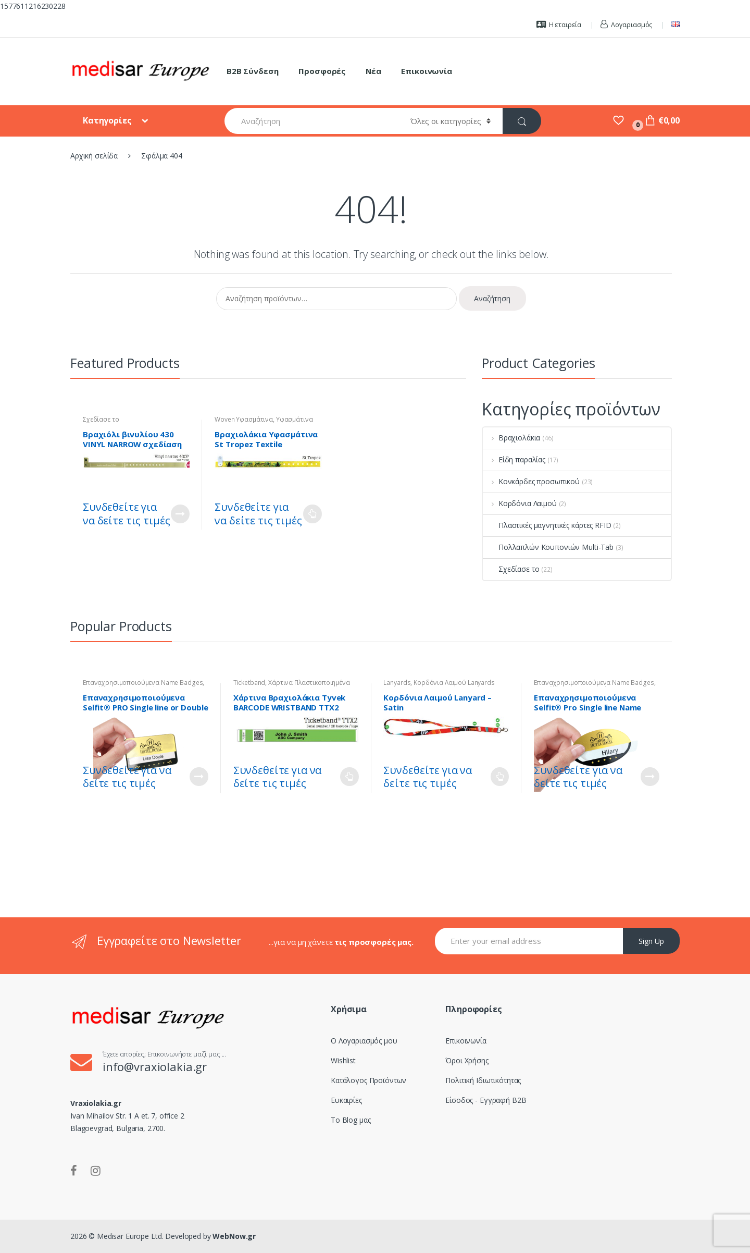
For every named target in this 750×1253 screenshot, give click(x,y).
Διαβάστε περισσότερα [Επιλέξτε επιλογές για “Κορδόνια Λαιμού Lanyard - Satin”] (499, 776)
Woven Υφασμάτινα (244, 419)
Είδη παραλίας (514, 459)
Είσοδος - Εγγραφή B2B (485, 1100)
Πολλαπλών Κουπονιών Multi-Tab (548, 547)
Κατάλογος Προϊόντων (368, 1080)
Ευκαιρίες (346, 1100)
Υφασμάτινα (294, 419)
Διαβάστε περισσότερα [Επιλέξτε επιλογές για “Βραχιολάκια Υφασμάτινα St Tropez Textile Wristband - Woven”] (312, 514)
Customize (180, 514)
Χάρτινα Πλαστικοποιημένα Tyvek (291, 686)
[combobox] (311, 121)
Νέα (373, 71)
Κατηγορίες (108, 120)
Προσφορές (321, 71)
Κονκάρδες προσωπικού (531, 481)
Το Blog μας (350, 1120)
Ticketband (249, 682)
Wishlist (343, 1060)
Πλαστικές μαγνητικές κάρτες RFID (547, 525)
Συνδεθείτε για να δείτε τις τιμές (126, 513)
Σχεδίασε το (101, 419)
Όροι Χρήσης (466, 1060)
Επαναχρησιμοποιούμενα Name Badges (143, 682)
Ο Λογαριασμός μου (364, 1041)
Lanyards (396, 682)
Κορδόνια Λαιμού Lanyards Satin (438, 686)
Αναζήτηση (492, 298)
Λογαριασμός (626, 24)
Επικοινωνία (426, 71)
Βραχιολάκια (511, 438)
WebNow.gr (233, 1236)
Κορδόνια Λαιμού (520, 503)
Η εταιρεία (558, 24)
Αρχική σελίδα (94, 156)
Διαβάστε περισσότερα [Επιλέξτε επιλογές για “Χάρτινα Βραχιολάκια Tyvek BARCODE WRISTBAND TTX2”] (349, 776)
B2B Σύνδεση (252, 71)
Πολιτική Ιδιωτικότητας (483, 1080)
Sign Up (651, 941)
